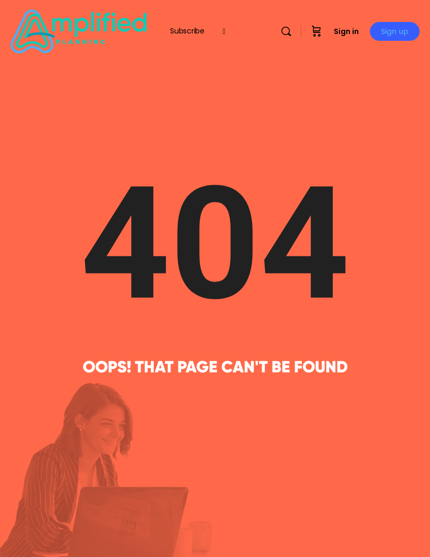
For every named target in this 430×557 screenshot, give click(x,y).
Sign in (346, 31)
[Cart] (316, 31)
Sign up (395, 31)
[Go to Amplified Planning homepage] (78, 30)
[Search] (286, 31)
